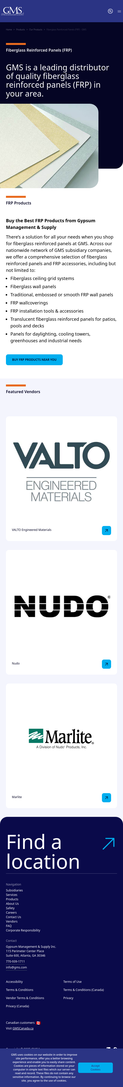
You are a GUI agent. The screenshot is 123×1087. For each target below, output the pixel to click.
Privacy (68, 998)
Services (11, 895)
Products (20, 29)
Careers (11, 912)
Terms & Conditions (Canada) (83, 990)
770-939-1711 (15, 961)
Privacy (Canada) (17, 1006)
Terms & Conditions (19, 990)
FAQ (9, 926)
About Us (12, 904)
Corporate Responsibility (23, 930)
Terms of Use (72, 982)
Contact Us (13, 917)
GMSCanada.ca (23, 1028)
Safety (10, 908)
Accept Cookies (95, 1067)
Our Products (35, 29)
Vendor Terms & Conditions (25, 998)
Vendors (12, 921)
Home (9, 29)
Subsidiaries (14, 890)
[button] (110, 11)
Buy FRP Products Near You (34, 360)
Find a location (61, 851)
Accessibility (14, 982)
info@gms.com (16, 967)
